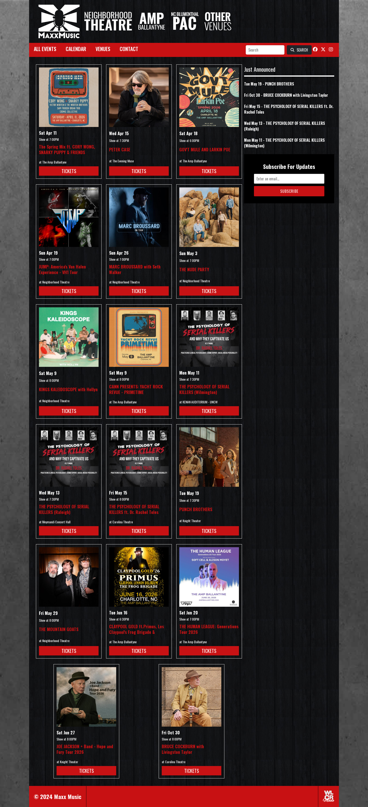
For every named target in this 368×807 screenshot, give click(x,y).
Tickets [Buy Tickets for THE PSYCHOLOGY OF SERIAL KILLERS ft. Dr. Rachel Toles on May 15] (138, 530)
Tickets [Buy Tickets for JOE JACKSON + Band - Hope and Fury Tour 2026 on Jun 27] (86, 770)
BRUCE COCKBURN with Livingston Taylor (183, 749)
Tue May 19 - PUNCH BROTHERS (269, 84)
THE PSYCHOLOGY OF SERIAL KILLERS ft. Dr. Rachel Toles (134, 509)
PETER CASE (119, 149)
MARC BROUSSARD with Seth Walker (135, 269)
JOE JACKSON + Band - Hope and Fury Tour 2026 (85, 749)
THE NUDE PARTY (194, 269)
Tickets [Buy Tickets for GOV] (209, 171)
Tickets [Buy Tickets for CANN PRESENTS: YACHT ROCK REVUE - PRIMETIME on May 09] (138, 410)
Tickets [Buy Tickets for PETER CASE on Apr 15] (138, 171)
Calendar (76, 48)
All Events (45, 48)
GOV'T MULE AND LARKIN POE (204, 149)
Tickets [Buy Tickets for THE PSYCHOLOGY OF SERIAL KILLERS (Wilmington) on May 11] (209, 410)
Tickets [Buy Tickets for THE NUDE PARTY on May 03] (209, 290)
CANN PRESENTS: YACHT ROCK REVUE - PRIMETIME (136, 389)
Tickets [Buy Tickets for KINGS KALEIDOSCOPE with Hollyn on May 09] (68, 410)
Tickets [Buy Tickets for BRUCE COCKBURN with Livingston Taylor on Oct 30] (191, 770)
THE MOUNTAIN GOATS (58, 629)
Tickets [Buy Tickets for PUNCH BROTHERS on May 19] (209, 530)
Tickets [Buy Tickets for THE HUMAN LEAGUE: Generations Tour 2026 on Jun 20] (209, 650)
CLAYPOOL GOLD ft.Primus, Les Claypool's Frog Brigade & (136, 629)
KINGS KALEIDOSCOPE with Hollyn (68, 389)
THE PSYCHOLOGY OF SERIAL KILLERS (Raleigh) (64, 509)
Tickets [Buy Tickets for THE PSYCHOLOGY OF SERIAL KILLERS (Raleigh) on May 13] (68, 530)
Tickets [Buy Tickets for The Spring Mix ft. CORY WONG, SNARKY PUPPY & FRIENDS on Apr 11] (68, 171)
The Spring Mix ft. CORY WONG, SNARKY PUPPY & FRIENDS (67, 149)
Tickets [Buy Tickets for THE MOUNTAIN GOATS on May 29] (68, 650)
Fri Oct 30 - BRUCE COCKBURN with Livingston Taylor (286, 95)
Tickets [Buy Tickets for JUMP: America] (68, 290)
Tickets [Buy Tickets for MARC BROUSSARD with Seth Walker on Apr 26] (138, 290)
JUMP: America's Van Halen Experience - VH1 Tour (62, 269)
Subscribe (289, 191)
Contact (129, 48)
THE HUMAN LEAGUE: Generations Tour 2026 (208, 629)
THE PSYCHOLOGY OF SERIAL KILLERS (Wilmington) (204, 389)
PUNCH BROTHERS (195, 509)
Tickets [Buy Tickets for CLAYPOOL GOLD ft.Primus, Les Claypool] (138, 650)
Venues (103, 48)
